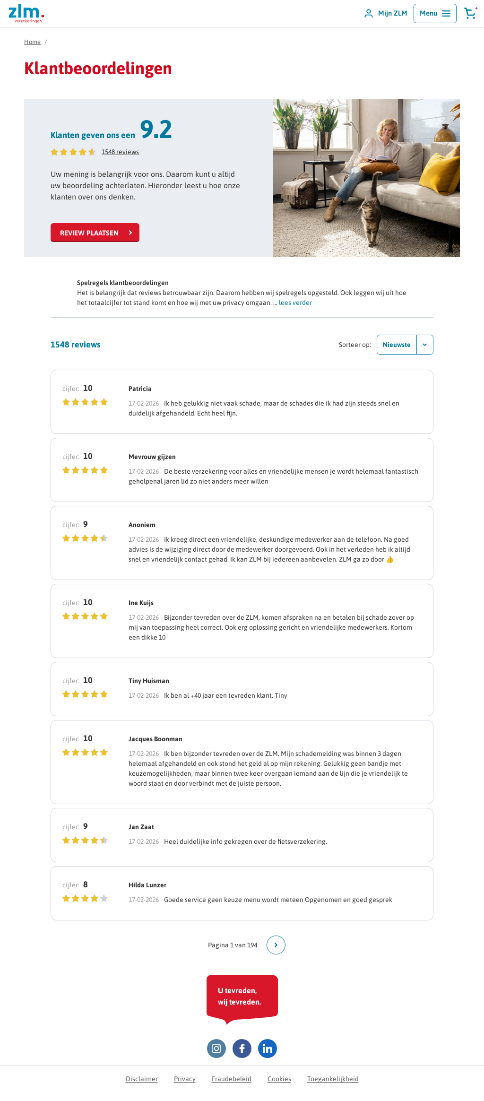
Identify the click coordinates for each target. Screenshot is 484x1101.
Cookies (279, 1079)
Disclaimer (142, 1079)
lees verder (295, 302)
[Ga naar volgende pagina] (276, 945)
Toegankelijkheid (333, 1079)
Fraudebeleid (231, 1079)
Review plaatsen (89, 233)
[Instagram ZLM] (216, 1048)
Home (32, 41)
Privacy (185, 1079)
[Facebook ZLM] (242, 1048)
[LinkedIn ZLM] (267, 1048)
